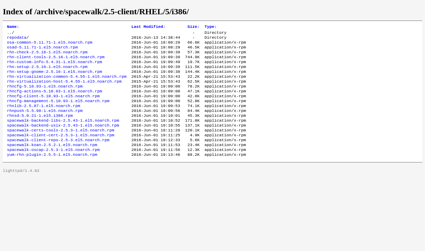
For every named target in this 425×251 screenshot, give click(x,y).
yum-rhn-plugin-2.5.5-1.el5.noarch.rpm (52, 173)
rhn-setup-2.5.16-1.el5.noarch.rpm (47, 73)
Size (193, 27)
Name (13, 27)
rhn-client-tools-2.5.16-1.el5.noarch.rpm (56, 61)
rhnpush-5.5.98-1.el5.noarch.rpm (44, 123)
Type (211, 27)
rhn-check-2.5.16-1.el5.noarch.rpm (47, 56)
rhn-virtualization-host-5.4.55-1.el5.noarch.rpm (64, 89)
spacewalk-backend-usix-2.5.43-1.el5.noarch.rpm (63, 140)
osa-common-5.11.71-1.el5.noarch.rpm (49, 45)
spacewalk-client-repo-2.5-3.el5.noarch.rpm (58, 156)
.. (9, 34)
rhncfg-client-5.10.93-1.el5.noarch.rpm (53, 106)
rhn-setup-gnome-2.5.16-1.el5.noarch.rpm (54, 78)
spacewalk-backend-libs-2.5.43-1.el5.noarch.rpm (63, 134)
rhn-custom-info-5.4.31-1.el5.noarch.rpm (54, 67)
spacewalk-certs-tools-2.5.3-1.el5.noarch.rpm (60, 145)
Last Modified (148, 27)
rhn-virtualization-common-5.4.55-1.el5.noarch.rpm (67, 84)
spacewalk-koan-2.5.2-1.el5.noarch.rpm (52, 162)
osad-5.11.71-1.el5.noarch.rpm (42, 50)
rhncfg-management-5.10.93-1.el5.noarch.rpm (58, 112)
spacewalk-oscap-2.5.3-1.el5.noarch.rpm (53, 167)
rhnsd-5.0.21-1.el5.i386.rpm (40, 128)
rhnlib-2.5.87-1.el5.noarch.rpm (43, 117)
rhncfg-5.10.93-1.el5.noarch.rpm (44, 95)
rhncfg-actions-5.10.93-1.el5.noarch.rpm (54, 101)
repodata (16, 39)
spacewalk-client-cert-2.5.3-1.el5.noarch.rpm (60, 151)
